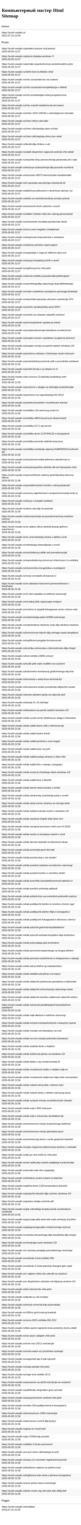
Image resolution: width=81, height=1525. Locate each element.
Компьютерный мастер (27, 10)
